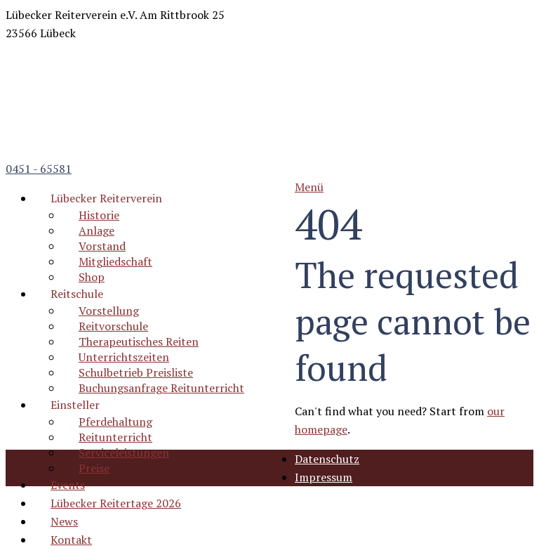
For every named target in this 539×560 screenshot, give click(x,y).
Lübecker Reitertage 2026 (116, 503)
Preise (94, 468)
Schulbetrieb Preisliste (136, 372)
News (64, 521)
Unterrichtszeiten (124, 357)
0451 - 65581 (39, 168)
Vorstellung (109, 310)
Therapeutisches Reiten (139, 341)
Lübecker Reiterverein (106, 198)
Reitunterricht (115, 437)
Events (68, 485)
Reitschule (77, 293)
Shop (92, 277)
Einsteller (75, 404)
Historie (99, 215)
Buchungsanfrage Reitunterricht (161, 388)
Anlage (96, 230)
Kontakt (71, 539)
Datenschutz (327, 459)
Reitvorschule (113, 326)
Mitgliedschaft (115, 261)
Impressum (323, 477)
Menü (309, 187)
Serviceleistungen (124, 452)
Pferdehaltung (115, 421)
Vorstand (102, 246)
